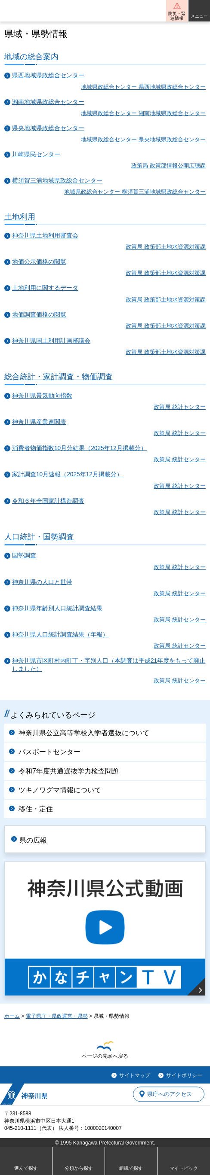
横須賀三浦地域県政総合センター (57, 180)
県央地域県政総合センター (48, 128)
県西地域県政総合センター (48, 75)
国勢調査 (24, 555)
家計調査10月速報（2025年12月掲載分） (67, 474)
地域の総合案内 (31, 56)
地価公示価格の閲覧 (39, 262)
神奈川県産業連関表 (39, 422)
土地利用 (19, 216)
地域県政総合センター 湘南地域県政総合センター (143, 113)
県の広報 (33, 840)
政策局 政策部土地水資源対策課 (166, 247)
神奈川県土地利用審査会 (45, 235)
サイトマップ (134, 1075)
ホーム (12, 1016)
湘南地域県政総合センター (48, 102)
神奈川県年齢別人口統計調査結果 (57, 608)
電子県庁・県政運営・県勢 (57, 1016)
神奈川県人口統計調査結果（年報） (60, 634)
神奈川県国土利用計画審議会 (51, 341)
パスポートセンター (49, 751)
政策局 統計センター (180, 407)
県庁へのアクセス (169, 1094)
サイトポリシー (184, 1075)
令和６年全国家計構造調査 (48, 501)
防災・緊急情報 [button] (176, 16)
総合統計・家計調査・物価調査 (58, 376)
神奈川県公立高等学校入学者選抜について (84, 733)
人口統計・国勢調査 (39, 536)
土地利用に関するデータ (45, 288)
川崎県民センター (36, 154)
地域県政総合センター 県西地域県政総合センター (143, 87)
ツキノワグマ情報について (60, 790)
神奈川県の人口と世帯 (42, 582)
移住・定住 (36, 809)
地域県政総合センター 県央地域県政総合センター (143, 139)
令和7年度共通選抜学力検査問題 (69, 771)
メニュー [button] (199, 16)
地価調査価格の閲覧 (39, 314)
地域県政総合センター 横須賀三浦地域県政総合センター (135, 192)
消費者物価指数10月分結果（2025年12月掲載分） (79, 448)
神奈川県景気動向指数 (42, 396)
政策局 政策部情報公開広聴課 (168, 165)
